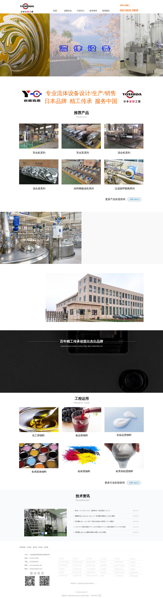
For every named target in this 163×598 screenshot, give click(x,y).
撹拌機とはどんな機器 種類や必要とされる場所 (90, 533)
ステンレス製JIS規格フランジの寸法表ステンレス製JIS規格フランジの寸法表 (100, 527)
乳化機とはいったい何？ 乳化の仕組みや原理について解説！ (95, 522)
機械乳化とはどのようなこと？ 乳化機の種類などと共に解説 (95, 516)
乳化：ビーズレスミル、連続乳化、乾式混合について (92, 511)
